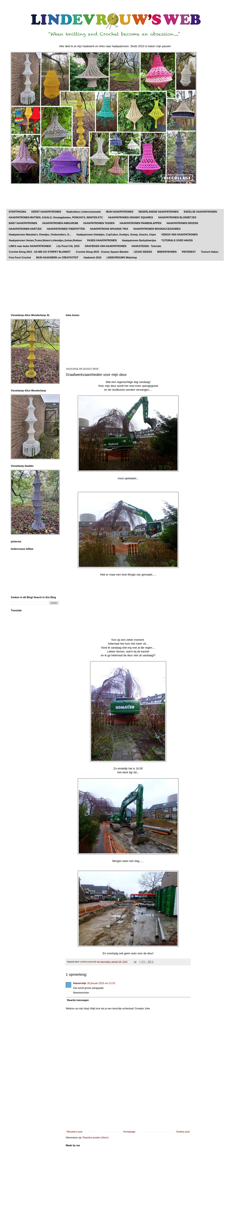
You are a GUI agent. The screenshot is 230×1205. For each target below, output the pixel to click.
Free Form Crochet (20, 257)
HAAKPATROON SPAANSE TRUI (109, 229)
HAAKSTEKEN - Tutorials (146, 246)
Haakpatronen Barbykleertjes (139, 240)
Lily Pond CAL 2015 (67, 246)
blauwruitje (79, 983)
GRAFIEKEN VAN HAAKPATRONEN (105, 246)
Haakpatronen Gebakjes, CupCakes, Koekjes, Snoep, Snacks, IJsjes (116, 234)
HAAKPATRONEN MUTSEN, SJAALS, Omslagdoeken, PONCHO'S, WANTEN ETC (56, 217)
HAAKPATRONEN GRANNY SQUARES (130, 217)
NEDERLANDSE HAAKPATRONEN (158, 211)
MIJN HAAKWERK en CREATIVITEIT (57, 257)
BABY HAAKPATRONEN (23, 223)
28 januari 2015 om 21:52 (101, 983)
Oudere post (183, 1131)
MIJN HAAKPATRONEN (119, 211)
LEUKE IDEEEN (143, 252)
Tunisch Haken (209, 252)
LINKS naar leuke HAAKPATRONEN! (30, 246)
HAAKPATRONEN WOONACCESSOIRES (157, 229)
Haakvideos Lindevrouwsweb (83, 211)
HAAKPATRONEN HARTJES (25, 229)
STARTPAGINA (17, 211)
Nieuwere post (74, 1131)
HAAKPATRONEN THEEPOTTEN (66, 229)
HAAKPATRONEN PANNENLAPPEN (140, 223)
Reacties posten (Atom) (95, 1137)
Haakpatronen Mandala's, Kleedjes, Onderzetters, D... (40, 234)
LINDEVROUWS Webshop (122, 257)
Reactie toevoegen (78, 1000)
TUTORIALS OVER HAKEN (177, 240)
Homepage (129, 1131)
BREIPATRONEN (167, 252)
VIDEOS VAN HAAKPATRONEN (179, 234)
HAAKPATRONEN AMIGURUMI (60, 223)
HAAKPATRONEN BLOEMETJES (177, 217)
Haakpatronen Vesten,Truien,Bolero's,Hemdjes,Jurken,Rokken (45, 240)
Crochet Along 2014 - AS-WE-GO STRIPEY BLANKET (40, 252)
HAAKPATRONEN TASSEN (99, 223)
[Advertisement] (67, 196)
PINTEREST (189, 252)
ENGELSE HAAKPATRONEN (200, 211)
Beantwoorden (81, 992)
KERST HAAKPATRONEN (46, 211)
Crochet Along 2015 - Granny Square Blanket (102, 252)
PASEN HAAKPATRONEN (102, 240)
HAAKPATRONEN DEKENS (182, 223)
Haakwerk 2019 (92, 257)
